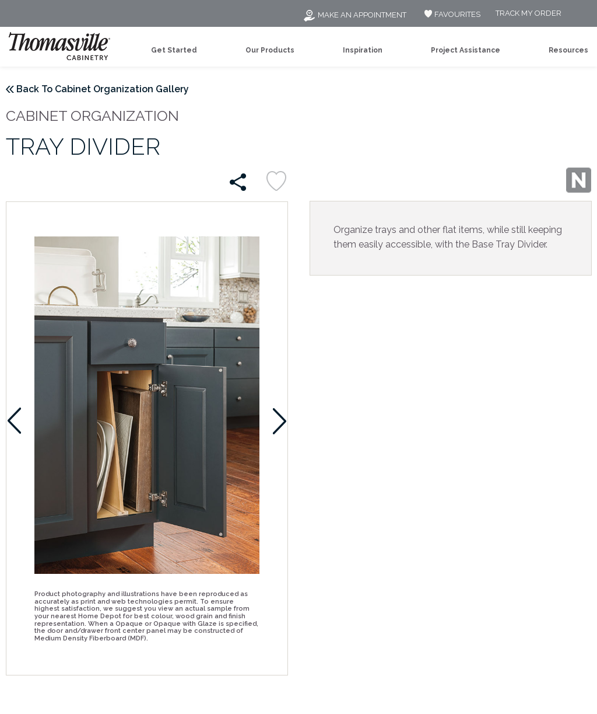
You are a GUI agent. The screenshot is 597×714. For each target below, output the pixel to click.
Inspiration (362, 50)
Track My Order (528, 13)
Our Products (269, 50)
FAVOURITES (451, 14)
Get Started (174, 50)
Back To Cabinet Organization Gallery (102, 89)
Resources (568, 50)
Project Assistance (465, 50)
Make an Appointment (354, 15)
